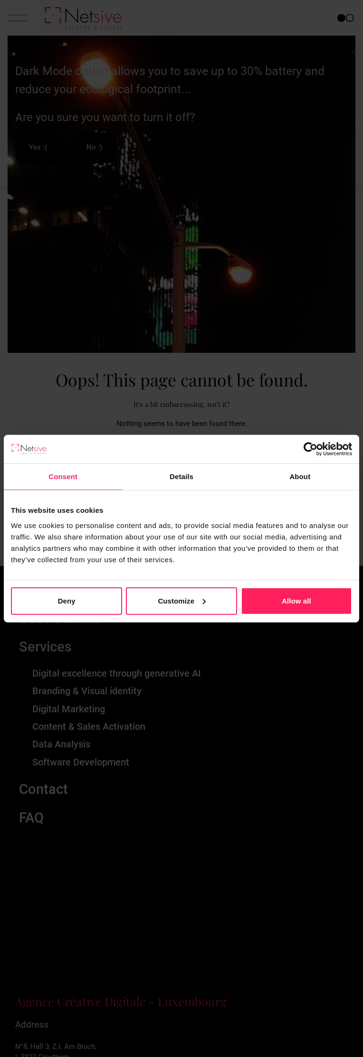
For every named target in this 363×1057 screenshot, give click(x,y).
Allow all (296, 600)
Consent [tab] (62, 476)
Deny (67, 600)
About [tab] (299, 476)
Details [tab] (181, 476)
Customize (182, 600)
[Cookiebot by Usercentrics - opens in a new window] (310, 449)
